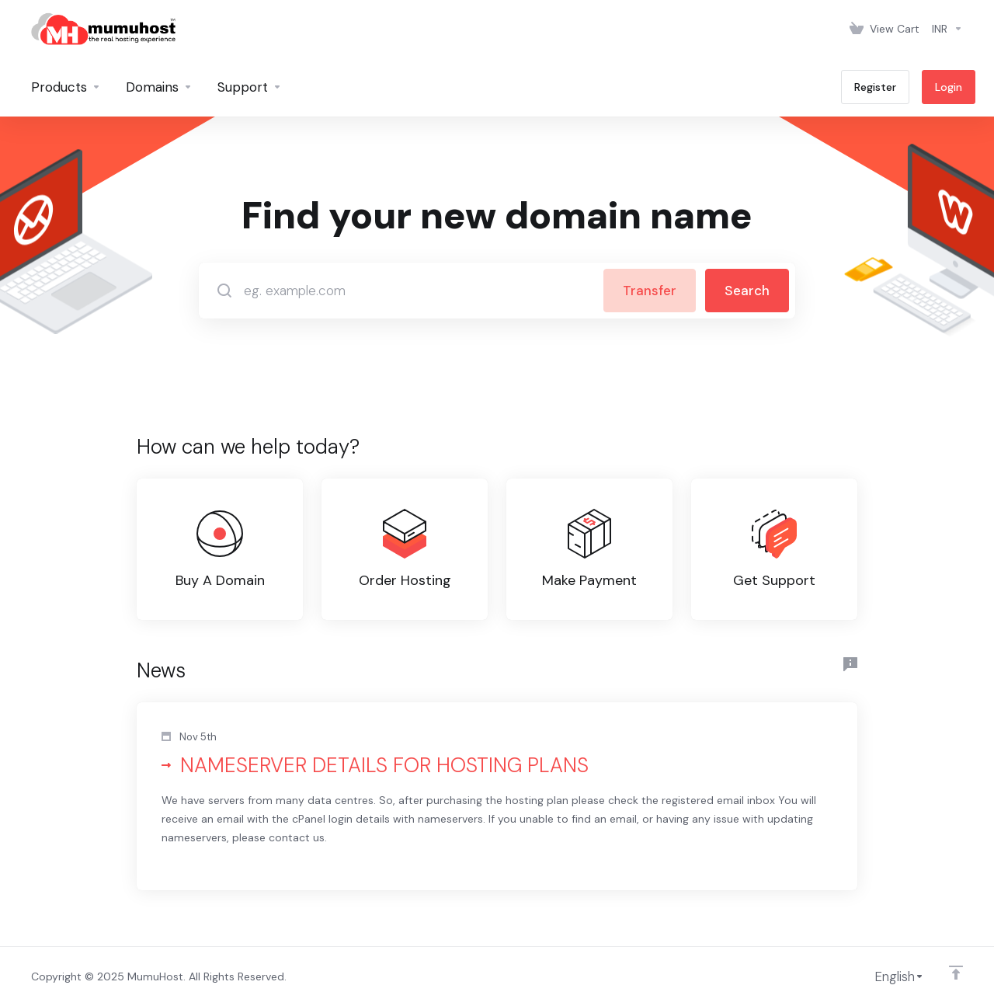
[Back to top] (956, 972)
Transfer (649, 290)
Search (747, 290)
